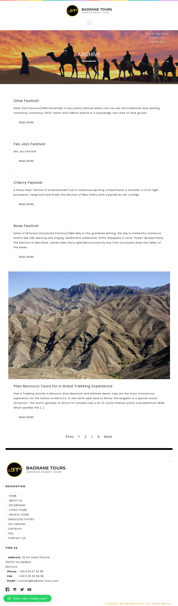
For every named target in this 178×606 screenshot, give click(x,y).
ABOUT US (15, 500)
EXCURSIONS (17, 505)
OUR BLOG (15, 528)
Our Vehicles (17, 524)
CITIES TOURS (18, 510)
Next (108, 436)
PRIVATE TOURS (19, 514)
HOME (13, 496)
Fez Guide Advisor (159, 603)
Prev (70, 436)
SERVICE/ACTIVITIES (21, 519)
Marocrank (137, 603)
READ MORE (26, 122)
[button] (27, 598)
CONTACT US (17, 538)
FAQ (11, 533)
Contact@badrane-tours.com (38, 581)
